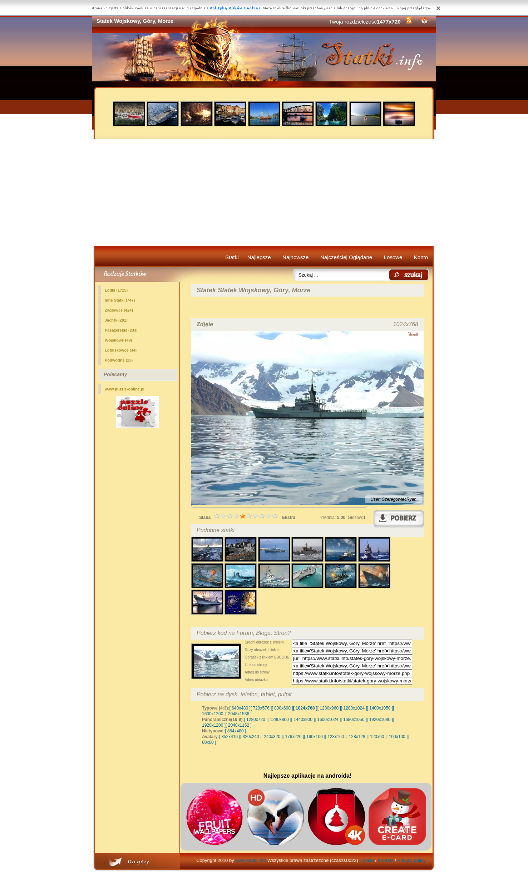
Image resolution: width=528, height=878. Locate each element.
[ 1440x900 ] (303, 719)
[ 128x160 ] (335, 736)
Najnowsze (295, 257)
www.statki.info (250, 860)
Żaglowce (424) (119, 310)
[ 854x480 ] (235, 730)
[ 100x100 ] (397, 736)
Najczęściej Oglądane (346, 257)
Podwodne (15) (119, 360)
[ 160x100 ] (314, 736)
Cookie (366, 860)
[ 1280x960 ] (329, 708)
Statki (232, 257)
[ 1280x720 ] (255, 719)
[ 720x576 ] (261, 708)
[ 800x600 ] (282, 708)
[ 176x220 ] (293, 736)
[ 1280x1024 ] (354, 708)
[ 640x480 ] (239, 708)
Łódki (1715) (116, 290)
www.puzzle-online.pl (124, 389)
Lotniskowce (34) (121, 350)
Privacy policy (411, 860)
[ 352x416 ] (229, 736)
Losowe (393, 257)
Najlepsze (259, 257)
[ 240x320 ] (271, 736)
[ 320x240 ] (250, 736)
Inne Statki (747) (120, 300)
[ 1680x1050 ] (354, 719)
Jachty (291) (116, 320)
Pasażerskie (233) (121, 330)
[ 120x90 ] (376, 736)
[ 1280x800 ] (279, 719)
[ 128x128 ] (356, 736)
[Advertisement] (264, 193)
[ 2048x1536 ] (239, 713)
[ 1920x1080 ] (380, 719)
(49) (118, 340)
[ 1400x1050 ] (380, 708)
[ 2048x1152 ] (239, 725)
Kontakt (385, 860)
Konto (421, 257)
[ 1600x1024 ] (328, 719)
